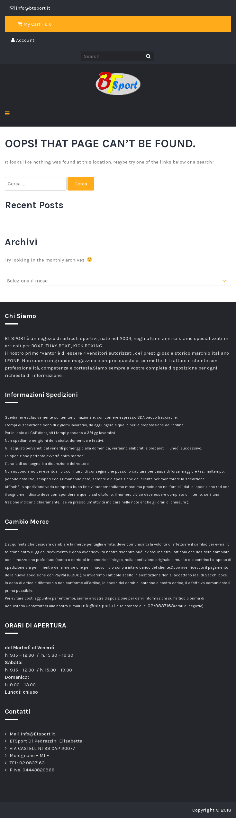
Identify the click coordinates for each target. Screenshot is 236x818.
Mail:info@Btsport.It (32, 734)
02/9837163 (161, 606)
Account (22, 40)
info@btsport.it (98, 606)
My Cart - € (35, 24)
